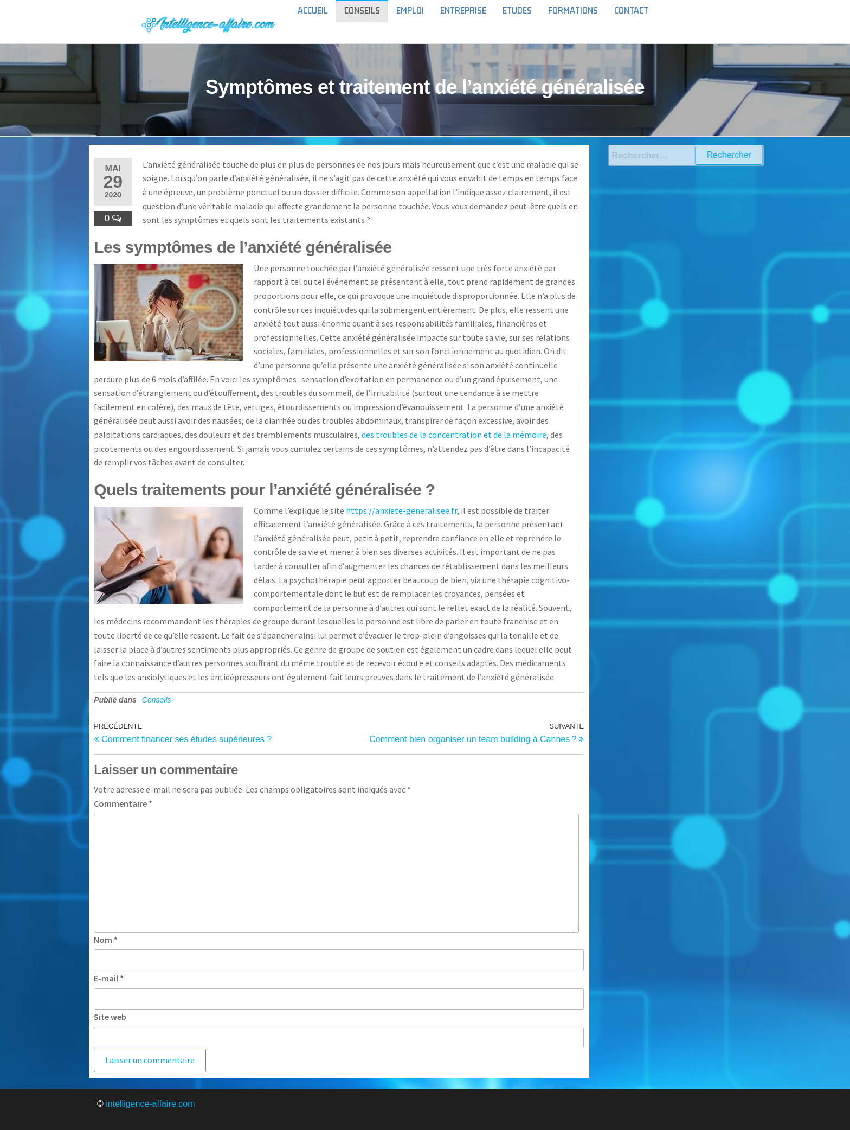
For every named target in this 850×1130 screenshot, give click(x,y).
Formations (573, 21)
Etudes (517, 21)
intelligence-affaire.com (150, 1103)
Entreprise (463, 21)
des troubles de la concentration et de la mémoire (454, 434)
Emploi (410, 21)
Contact (631, 21)
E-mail (109, 978)
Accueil (313, 21)
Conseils (362, 21)
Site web (110, 1016)
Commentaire (123, 803)
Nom (106, 939)
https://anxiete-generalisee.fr (401, 510)
